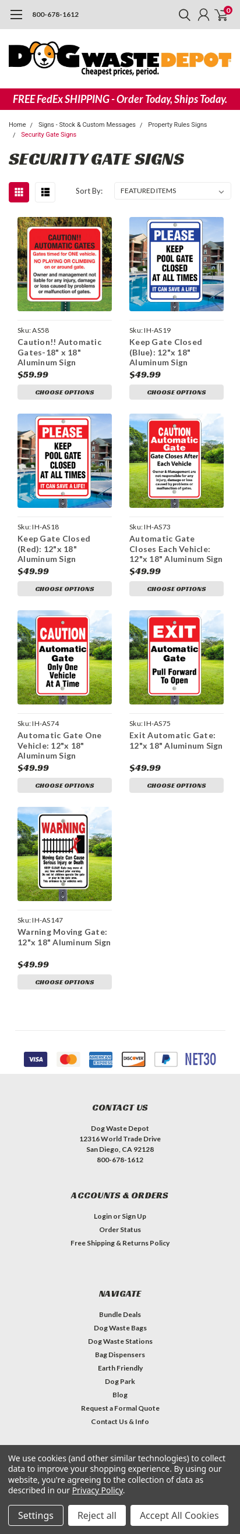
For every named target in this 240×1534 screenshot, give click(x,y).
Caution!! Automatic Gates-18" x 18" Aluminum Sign (59, 352)
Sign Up (134, 1216)
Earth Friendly (120, 1368)
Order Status (120, 1229)
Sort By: (89, 190)
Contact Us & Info (120, 1421)
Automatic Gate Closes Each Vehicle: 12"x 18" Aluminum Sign (176, 548)
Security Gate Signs (48, 134)
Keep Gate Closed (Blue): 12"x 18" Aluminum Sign (165, 352)
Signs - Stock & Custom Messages (87, 125)
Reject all (97, 1515)
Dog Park (120, 1381)
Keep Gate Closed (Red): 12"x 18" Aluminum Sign (53, 548)
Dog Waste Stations (120, 1341)
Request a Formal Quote (120, 1408)
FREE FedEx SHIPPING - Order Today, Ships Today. (120, 98)
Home (17, 125)
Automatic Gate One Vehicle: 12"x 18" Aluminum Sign (59, 745)
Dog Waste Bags (120, 1327)
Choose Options (64, 391)
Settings (36, 1515)
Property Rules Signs (177, 125)
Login (103, 1216)
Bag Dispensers (120, 1354)
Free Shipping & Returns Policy (120, 1242)
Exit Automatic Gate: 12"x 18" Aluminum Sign (176, 740)
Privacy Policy (97, 1490)
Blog (120, 1394)
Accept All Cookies (179, 1515)
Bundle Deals (120, 1314)
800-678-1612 (55, 14)
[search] (181, 14)
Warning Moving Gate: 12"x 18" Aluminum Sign (64, 937)
